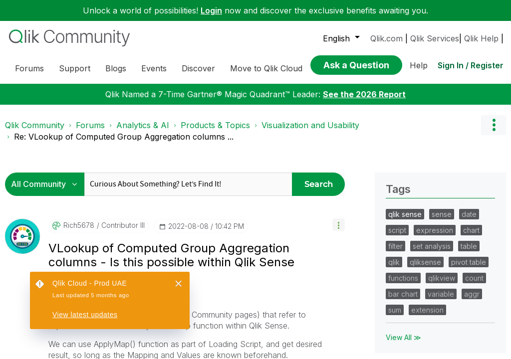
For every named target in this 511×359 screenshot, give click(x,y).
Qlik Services (434, 38)
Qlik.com (386, 38)
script (397, 325)
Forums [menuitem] (29, 68)
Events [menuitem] (154, 68)
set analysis (432, 341)
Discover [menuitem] (198, 68)
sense (442, 309)
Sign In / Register (471, 62)
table (469, 341)
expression (434, 325)
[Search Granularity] (47, 279)
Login (211, 10)
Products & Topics (215, 220)
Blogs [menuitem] (115, 68)
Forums (90, 220)
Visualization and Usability (310, 220)
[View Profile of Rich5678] (78, 320)
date (469, 309)
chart (471, 325)
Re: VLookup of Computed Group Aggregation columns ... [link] (124, 231)
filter (395, 341)
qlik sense (405, 309)
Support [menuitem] (74, 68)
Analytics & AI (142, 220)
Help (419, 62)
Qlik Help (481, 38)
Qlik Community (34, 220)
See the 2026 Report (364, 189)
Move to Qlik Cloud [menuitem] (266, 68)
